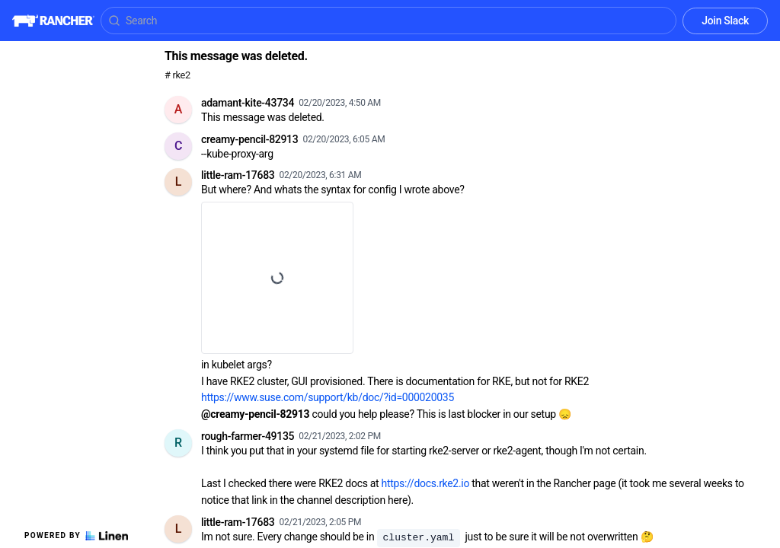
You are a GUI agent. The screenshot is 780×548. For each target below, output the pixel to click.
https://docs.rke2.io (426, 483)
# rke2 (177, 75)
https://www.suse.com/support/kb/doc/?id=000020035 (327, 397)
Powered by (76, 535)
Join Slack (725, 20)
